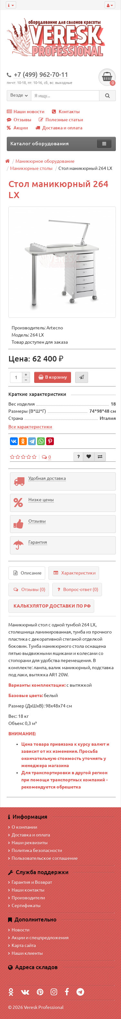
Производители (26, 897)
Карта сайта (22, 945)
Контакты (66, 111)
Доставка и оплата (58, 127)
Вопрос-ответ (77, 589)
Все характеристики (30, 426)
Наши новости (26, 111)
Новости (18, 929)
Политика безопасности (35, 850)
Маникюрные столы (31, 168)
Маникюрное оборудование (45, 161)
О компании (22, 827)
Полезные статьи (61, 119)
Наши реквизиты (28, 842)
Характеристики (75, 572)
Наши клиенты (25, 953)
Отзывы (19, 119)
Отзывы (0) (29, 589)
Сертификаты (24, 905)
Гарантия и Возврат (30, 882)
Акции (17, 127)
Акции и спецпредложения (38, 937)
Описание (28, 572)
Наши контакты (26, 890)
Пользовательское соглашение (43, 858)
